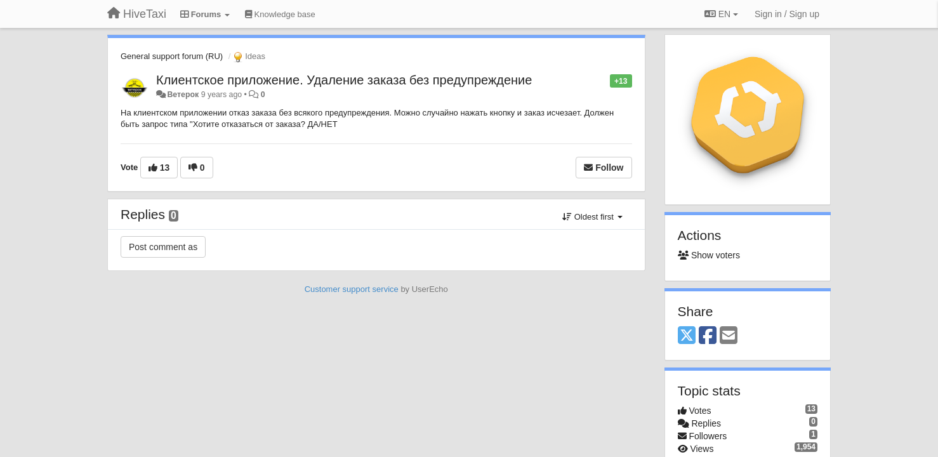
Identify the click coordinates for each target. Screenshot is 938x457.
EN (721, 14)
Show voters (709, 255)
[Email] (728, 336)
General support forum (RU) (172, 56)
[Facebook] (708, 336)
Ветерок (183, 94)
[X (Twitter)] (687, 336)
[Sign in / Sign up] (787, 14)
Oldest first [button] (592, 217)
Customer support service (352, 289)
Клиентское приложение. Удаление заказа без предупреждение (344, 80)
